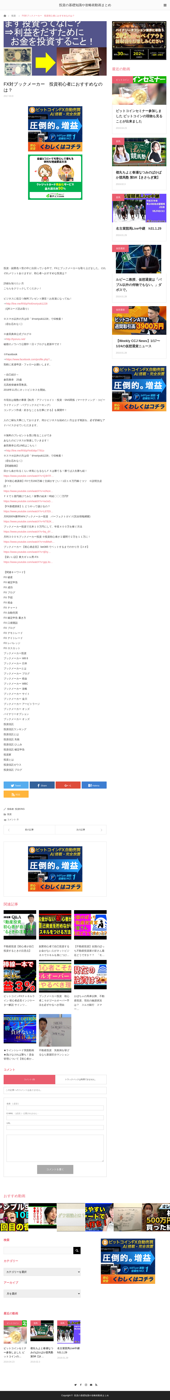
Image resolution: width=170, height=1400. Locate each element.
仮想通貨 (120, 248)
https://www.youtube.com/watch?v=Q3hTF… (29, 475)
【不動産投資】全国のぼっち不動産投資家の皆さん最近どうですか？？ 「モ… (89, 950)
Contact (90, 1384)
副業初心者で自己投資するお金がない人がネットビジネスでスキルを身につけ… (54, 950)
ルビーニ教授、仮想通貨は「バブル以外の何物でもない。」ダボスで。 (138, 285)
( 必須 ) (13, 1104)
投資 (13, 15)
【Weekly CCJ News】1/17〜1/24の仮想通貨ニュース (138, 343)
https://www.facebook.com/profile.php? (28, 359)
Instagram (85, 1384)
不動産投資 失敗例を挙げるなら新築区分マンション (54, 1052)
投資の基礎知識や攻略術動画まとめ (85, 5)
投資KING (20, 809)
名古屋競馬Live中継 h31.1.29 (138, 228)
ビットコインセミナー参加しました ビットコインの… (15, 1352)
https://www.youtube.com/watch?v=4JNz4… (28, 491)
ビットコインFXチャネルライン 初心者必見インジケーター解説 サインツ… (19, 1000)
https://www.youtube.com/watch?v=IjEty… (27, 551)
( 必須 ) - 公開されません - (22, 1113)
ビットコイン (122, 80)
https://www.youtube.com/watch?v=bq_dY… (28, 531)
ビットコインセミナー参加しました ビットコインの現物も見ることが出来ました (139, 116)
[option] (14, 1217)
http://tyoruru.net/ (15, 339)
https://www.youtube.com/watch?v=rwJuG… (28, 501)
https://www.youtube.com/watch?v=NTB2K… (29, 521)
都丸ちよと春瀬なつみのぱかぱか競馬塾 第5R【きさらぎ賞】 (138, 175)
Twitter (74, 1384)
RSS (95, 1384)
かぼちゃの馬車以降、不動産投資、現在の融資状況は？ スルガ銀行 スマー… (89, 1002)
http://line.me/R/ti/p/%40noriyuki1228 (26, 303)
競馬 (118, 141)
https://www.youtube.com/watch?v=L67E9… (28, 511)
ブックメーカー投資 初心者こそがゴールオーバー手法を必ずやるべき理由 (54, 1000)
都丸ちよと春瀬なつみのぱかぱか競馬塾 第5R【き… (41, 1352)
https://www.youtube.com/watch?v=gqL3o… (28, 562)
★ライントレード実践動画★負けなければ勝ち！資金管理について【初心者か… (19, 1054)
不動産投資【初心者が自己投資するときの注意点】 (19, 948)
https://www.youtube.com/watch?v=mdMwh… (29, 541)
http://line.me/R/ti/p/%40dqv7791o (25, 450)
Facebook (79, 1384)
